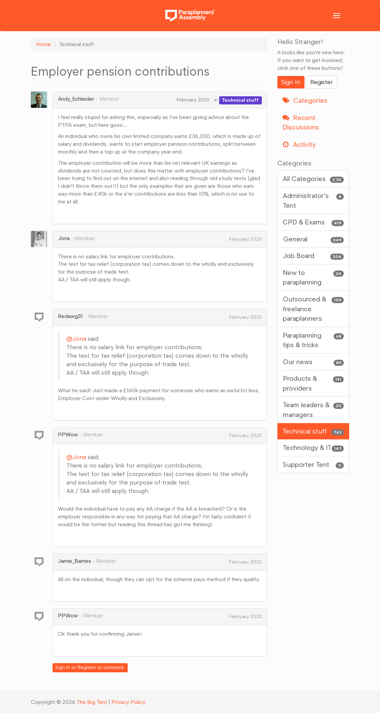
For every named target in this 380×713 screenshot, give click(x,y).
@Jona (76, 338)
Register (87, 667)
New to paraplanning (313, 277)
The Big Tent (92, 702)
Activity (299, 144)
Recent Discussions (300, 123)
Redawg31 (70, 316)
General (313, 239)
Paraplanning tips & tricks (313, 340)
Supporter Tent (313, 465)
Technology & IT (313, 448)
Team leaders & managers (313, 409)
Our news (313, 362)
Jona (64, 238)
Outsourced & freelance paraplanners (313, 308)
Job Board (313, 256)
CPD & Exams (313, 222)
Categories (305, 100)
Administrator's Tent (313, 200)
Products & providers (313, 383)
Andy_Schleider (76, 99)
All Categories (313, 179)
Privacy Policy (128, 702)
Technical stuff (240, 100)
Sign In (62, 667)
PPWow (68, 434)
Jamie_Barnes (74, 561)
